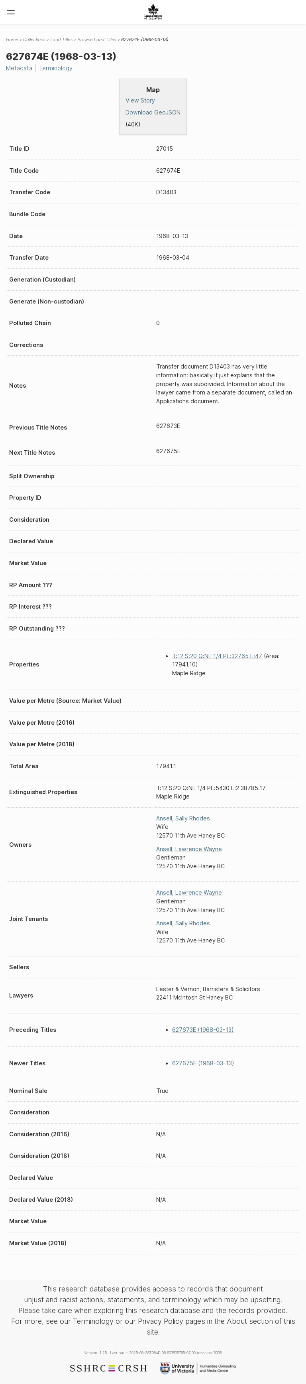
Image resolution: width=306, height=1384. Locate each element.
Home (12, 39)
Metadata (19, 68)
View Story (140, 100)
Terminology (56, 68)
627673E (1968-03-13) (203, 1029)
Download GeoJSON (153, 112)
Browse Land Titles (96, 39)
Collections (34, 39)
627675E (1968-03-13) (203, 1063)
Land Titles (61, 39)
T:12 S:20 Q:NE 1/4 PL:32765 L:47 (217, 656)
